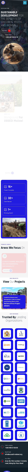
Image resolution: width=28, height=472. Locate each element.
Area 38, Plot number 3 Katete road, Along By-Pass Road (16, 462)
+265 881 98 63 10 (11, 37)
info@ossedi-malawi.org (13, 454)
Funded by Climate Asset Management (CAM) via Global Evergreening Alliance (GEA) (12, 299)
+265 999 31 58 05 (11, 448)
